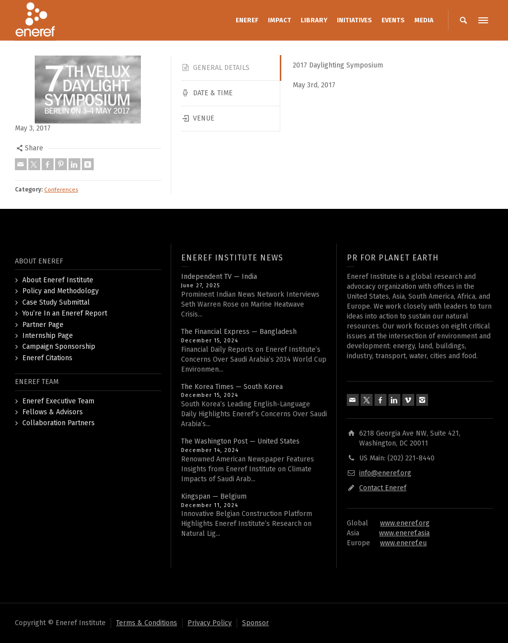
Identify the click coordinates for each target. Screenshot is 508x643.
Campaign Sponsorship (58, 346)
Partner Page (43, 325)
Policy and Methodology (60, 291)
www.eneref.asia (404, 533)
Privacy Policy (210, 623)
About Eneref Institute (57, 280)
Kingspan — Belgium (214, 496)
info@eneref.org (385, 473)
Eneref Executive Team (58, 401)
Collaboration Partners (58, 423)
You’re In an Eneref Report (64, 313)
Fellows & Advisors (52, 412)
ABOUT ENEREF (39, 261)
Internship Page (47, 335)
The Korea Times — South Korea (232, 387)
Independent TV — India (219, 276)
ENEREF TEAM (37, 382)
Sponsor (255, 623)
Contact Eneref (382, 488)
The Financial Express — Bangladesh (239, 331)
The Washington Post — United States (240, 441)
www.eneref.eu (403, 543)
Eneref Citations (47, 358)
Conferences (61, 189)
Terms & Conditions (146, 623)
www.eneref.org (405, 523)
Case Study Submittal (56, 302)
